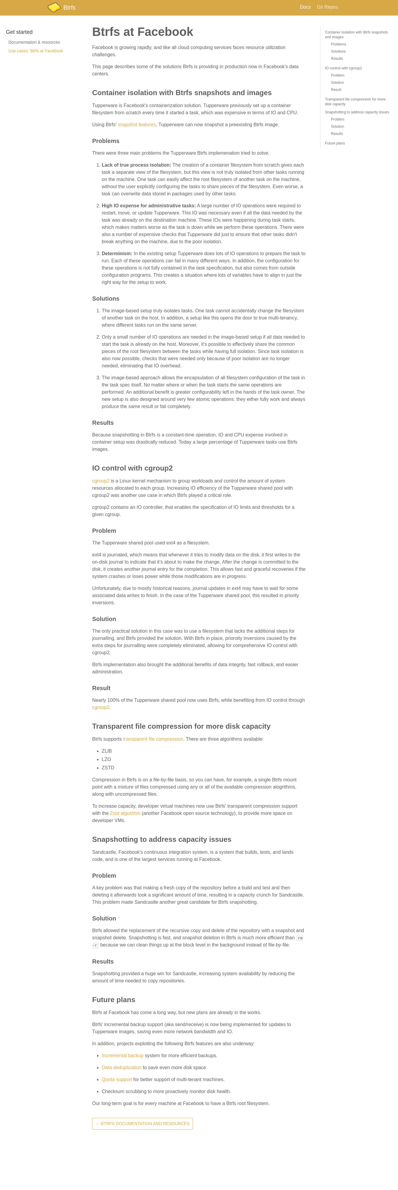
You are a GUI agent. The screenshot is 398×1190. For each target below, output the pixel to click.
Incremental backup (123, 1055)
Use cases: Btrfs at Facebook (35, 50)
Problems (338, 44)
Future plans (335, 143)
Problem (337, 75)
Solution (337, 82)
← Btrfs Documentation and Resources (142, 1123)
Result (336, 90)
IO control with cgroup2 (343, 68)
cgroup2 (101, 480)
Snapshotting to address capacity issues (357, 112)
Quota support (117, 1079)
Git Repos (327, 7)
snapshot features (137, 124)
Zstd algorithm (125, 813)
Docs (305, 7)
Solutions (338, 51)
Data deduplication (122, 1067)
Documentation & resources (34, 42)
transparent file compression (153, 739)
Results (337, 59)
